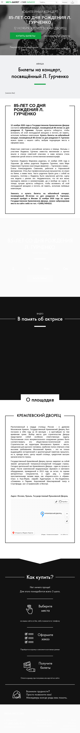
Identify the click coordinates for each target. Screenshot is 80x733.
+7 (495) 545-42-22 (15, 723)
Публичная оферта (44, 726)
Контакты (72, 723)
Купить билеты (25, 36)
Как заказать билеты (44, 720)
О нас (73, 720)
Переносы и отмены (68, 729)
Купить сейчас (40, 278)
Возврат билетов (69, 726)
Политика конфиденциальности (44, 723)
